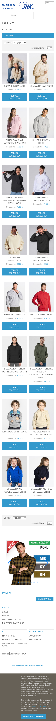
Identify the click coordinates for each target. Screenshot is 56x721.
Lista (50, 43)
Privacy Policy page (39, 706)
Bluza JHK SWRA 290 (15, 86)
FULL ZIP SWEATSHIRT (41, 314)
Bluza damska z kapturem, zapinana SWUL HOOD (14, 200)
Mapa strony (8, 636)
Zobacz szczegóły (14, 97)
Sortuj (7, 43)
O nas (5, 612)
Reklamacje (35, 640)
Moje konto (35, 636)
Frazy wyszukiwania (12, 640)
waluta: (5, 654)
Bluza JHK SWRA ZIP (14, 314)
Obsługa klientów (11, 619)
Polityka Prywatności (13, 623)
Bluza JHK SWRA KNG (41, 86)
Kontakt (6, 616)
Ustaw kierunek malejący (29, 43)
